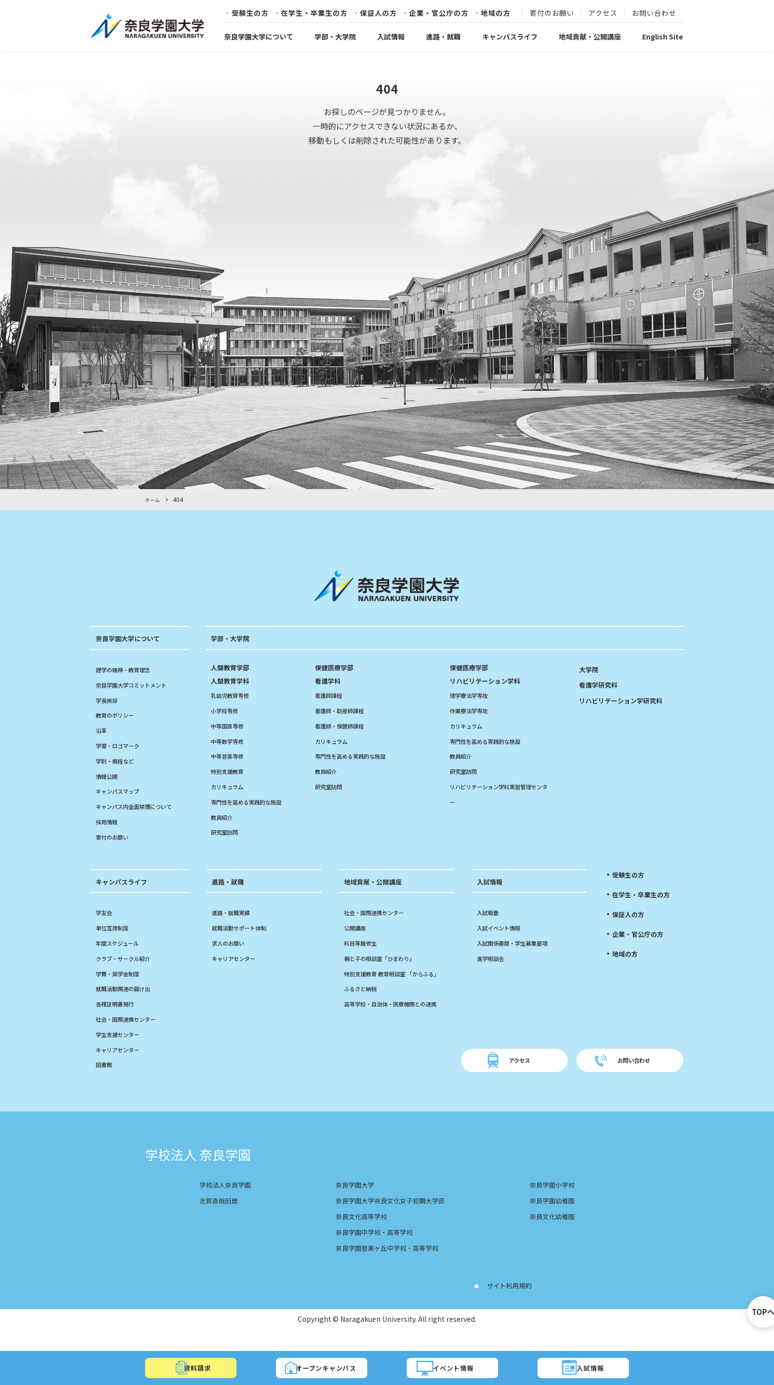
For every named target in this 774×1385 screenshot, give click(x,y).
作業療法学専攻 (474, 710)
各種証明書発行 (120, 1019)
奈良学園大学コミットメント (141, 685)
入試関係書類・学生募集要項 (522, 958)
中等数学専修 (231, 741)
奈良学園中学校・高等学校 (371, 1247)
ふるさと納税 (365, 1019)
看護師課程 (332, 695)
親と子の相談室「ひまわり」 (389, 973)
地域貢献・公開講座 (590, 36)
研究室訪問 (228, 832)
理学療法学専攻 (474, 695)
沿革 (103, 730)
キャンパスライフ (510, 36)
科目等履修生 (365, 958)
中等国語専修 (231, 726)
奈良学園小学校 (547, 1199)
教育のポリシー (120, 715)
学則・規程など (120, 761)
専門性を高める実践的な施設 (256, 802)
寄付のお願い (552, 13)
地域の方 (495, 13)
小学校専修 (228, 710)
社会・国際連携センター (134, 1034)
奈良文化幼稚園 (547, 1231)
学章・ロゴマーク (123, 745)
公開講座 (358, 943)
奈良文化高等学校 (355, 1231)
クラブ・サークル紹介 (130, 973)
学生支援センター (123, 1049)
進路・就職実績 (236, 927)
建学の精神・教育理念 (130, 669)
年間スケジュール (123, 958)
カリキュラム (231, 786)
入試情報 (391, 36)
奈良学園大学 (347, 1199)
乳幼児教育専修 (235, 695)
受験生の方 (250, 13)
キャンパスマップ (123, 791)
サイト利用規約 (514, 1300)
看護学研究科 (602, 684)
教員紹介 (224, 817)
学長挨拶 (109, 700)
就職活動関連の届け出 (130, 1003)
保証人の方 (378, 13)
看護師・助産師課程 (346, 710)
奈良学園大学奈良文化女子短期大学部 (391, 1215)
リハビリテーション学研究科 (630, 700)
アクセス (603, 13)
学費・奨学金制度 (123, 988)
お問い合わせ (654, 13)
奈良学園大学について (258, 36)
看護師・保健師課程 (346, 726)
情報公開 (109, 776)
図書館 (106, 1079)
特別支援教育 (231, 771)
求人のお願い (232, 958)
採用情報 (109, 837)
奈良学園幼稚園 (547, 1215)
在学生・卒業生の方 (314, 13)
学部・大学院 (335, 36)
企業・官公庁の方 (438, 13)
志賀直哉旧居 (223, 1215)
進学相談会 (494, 973)
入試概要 (490, 927)
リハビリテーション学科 (499, 674)
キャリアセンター (123, 1064)
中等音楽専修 (231, 756)
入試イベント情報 (504, 943)
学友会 (106, 927)
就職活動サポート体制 (246, 943)
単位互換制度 (116, 943)
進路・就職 (443, 36)
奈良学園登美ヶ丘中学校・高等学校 (387, 1263)
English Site (662, 36)
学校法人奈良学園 (231, 1199)
